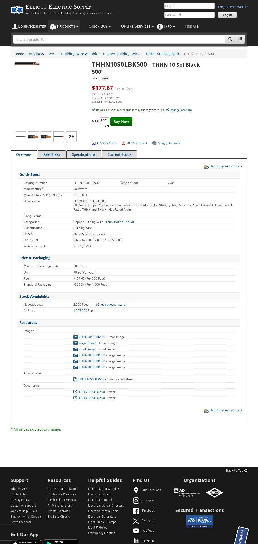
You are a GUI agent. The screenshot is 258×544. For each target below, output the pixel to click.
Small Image (85, 349)
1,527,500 (80, 310)
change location (179, 110)
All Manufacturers (60, 505)
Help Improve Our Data (222, 166)
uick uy (100, 26)
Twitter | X (144, 520)
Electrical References (62, 500)
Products (36, 53)
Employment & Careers (26, 516)
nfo (169, 26)
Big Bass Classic (59, 516)
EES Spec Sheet (106, 143)
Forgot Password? (232, 6)
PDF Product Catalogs (62, 489)
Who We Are (19, 489)
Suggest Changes (169, 143)
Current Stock (119, 154)
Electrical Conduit (100, 500)
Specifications (84, 154)
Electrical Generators (102, 516)
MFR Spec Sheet (136, 143)
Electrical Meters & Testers (106, 505)
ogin (32, 26)
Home (19, 53)
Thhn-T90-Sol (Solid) (120, 222)
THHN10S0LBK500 (89, 337)
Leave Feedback (21, 522)
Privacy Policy (20, 500)
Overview (24, 154)
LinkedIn (143, 541)
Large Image (85, 343)
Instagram (144, 500)
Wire (52, 53)
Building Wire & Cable (79, 53)
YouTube (143, 530)
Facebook (144, 510)
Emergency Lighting (101, 533)
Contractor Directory (62, 494)
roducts (67, 26)
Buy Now (121, 121)
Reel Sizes (51, 154)
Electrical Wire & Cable (103, 511)
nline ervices (137, 26)
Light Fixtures (97, 527)
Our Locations (147, 490)
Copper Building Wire (121, 53)
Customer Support (23, 505)
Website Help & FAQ (24, 511)
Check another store (111, 304)
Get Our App (24, 534)
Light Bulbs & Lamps (102, 522)
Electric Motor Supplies (104, 489)
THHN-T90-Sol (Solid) (161, 53)
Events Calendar (59, 511)
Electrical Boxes (99, 494)
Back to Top (236, 470)
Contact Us (18, 494)
